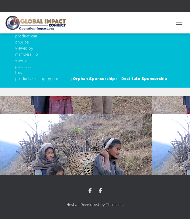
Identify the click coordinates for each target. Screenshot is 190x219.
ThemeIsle (114, 204)
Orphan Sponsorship (94, 78)
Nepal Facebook (100, 191)
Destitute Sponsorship (144, 78)
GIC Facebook (90, 191)
